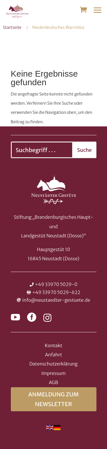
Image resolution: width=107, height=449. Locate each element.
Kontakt (53, 345)
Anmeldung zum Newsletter (53, 399)
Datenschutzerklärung (53, 364)
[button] (97, 10)
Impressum (53, 373)
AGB (53, 382)
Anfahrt (53, 354)
